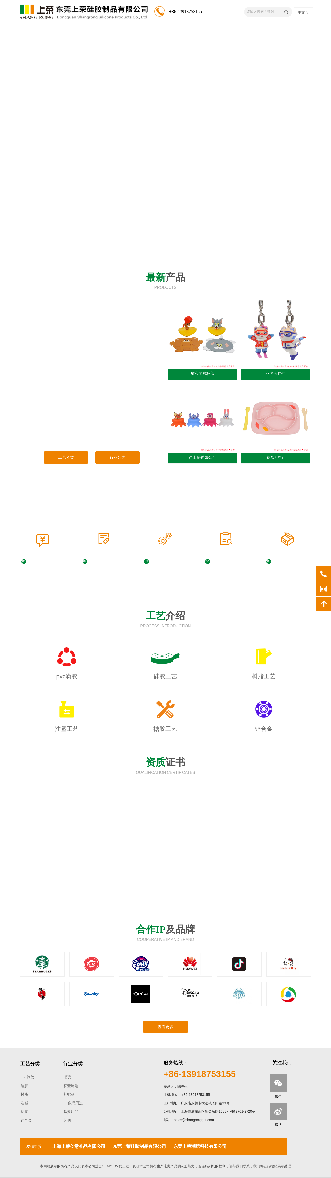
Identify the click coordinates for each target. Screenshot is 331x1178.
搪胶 (24, 1112)
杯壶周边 (71, 1086)
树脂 (24, 1094)
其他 (67, 1120)
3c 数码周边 (73, 1103)
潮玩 (67, 1077)
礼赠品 (69, 1094)
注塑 (24, 1103)
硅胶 (24, 1086)
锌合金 (26, 1120)
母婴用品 (71, 1112)
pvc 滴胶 (27, 1077)
